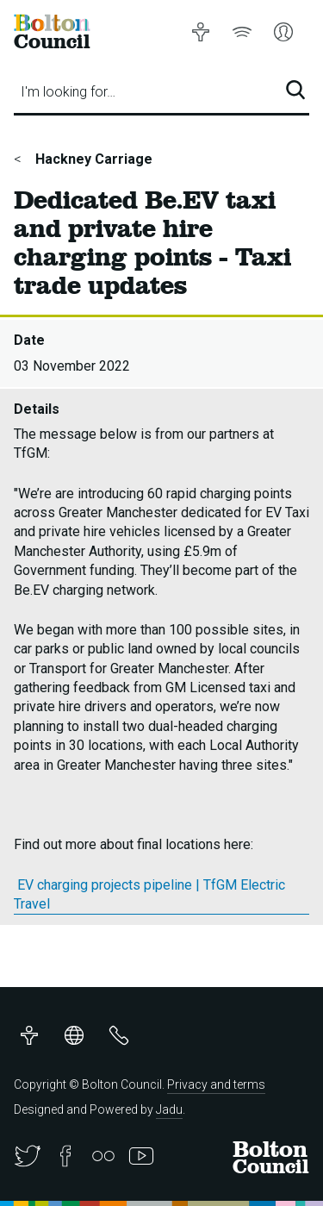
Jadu (169, 1109)
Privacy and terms (216, 1084)
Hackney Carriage (92, 159)
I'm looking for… (68, 92)
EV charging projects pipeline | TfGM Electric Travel (149, 894)
